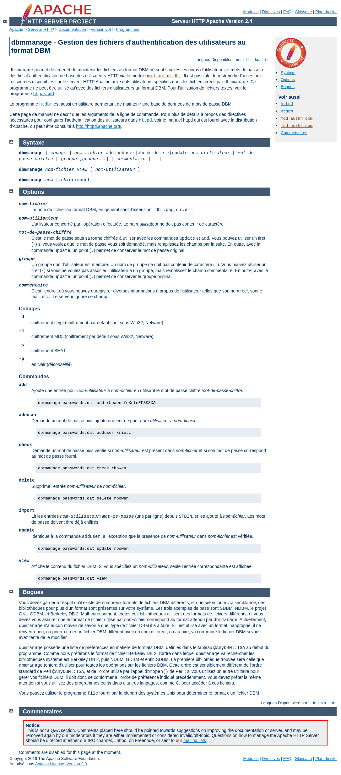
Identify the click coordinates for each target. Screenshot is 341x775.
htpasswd (43, 93)
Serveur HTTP (41, 29)
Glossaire (303, 11)
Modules (250, 11)
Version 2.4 (101, 29)
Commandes (34, 376)
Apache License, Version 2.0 (61, 763)
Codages (29, 308)
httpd (145, 120)
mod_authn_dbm (164, 76)
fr (247, 59)
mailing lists (194, 740)
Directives (271, 11)
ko (257, 59)
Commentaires (294, 132)
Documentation (72, 29)
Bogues (288, 86)
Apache (16, 29)
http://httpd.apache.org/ (98, 126)
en (238, 59)
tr (266, 59)
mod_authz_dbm (296, 125)
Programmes (127, 29)
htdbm (45, 104)
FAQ (287, 11)
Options (288, 79)
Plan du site (326, 11)
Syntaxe (288, 72)
